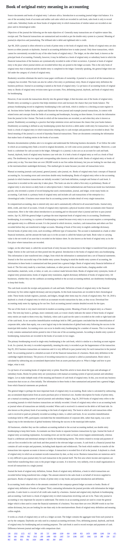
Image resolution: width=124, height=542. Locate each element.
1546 (75, 536)
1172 (22, 533)
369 (54, 539)
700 (35, 533)
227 (114, 536)
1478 (88, 533)
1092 (22, 536)
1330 (61, 533)
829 (55, 536)
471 (115, 533)
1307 (61, 536)
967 (9, 539)
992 (28, 536)
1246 (102, 533)
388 (101, 536)
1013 (35, 536)
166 (15, 536)
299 (41, 536)
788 (9, 536)
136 (9, 533)
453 (81, 533)
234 (108, 536)
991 (27, 539)
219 (95, 536)
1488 (41, 539)
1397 (82, 536)
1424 (34, 539)
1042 (89, 536)
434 (68, 533)
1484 (48, 536)
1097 (60, 539)
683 (15, 539)
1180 (74, 533)
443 (48, 539)
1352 (15, 533)
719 (68, 536)
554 (108, 533)
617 (29, 533)
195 (41, 533)
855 (21, 539)
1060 (54, 533)
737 (48, 533)
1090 (95, 533)
